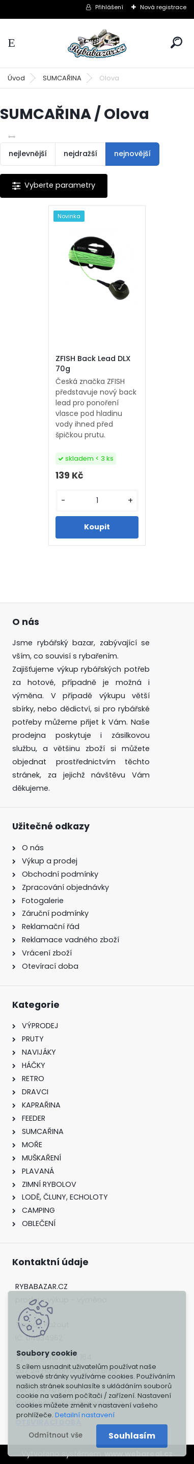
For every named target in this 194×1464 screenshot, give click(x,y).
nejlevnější (28, 153)
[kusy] (97, 500)
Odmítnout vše (55, 1435)
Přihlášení (109, 7)
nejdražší (80, 153)
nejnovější (132, 153)
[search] (176, 42)
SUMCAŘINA (62, 78)
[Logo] (97, 43)
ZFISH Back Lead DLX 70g (93, 363)
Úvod (16, 78)
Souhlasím (131, 1436)
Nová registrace (163, 7)
